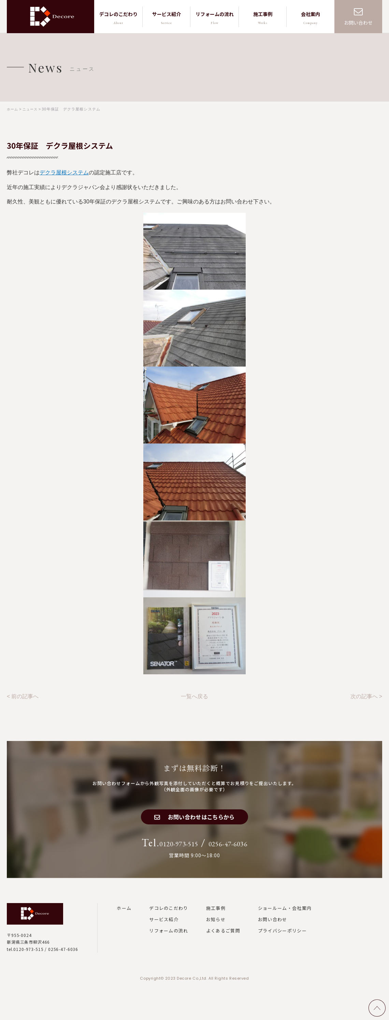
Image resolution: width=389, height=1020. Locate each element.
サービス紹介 (163, 925)
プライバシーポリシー (282, 936)
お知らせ (216, 925)
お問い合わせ (358, 22)
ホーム (124, 914)
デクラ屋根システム (64, 172)
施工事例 (216, 914)
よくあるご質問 (223, 936)
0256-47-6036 (238, 848)
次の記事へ (364, 695)
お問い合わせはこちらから (202, 819)
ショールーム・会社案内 (285, 914)
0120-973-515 (168, 848)
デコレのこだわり (168, 914)
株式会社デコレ (52, 16)
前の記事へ (25, 695)
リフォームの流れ (168, 936)
